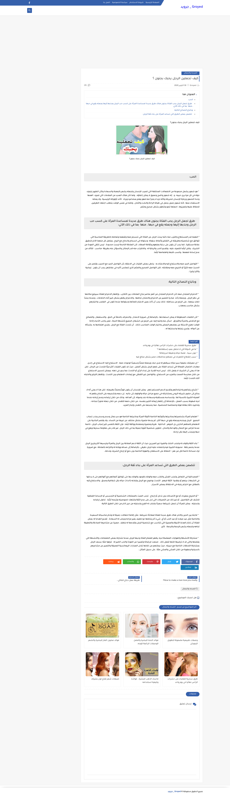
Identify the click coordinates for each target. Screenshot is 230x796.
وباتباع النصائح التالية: (183, 110)
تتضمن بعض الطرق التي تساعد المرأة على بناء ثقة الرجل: (168, 114)
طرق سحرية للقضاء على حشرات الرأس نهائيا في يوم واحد (169, 346)
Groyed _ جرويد (192, 7)
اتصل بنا (106, 3)
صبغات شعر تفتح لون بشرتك (105, 679)
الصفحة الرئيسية (152, 3)
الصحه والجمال (190, 73)
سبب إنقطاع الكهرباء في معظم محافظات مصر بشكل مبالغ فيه (166, 357)
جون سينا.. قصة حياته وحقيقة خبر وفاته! (177, 353)
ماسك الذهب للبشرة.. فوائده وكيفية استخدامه (144, 681)
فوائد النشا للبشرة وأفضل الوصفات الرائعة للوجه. (146, 642)
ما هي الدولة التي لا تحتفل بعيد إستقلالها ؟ (176, 349)
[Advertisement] (115, 43)
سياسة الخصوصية (119, 3)
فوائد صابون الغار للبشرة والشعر (103, 640)
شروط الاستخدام (137, 3)
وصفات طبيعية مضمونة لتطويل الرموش (182, 642)
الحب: (190, 100)
